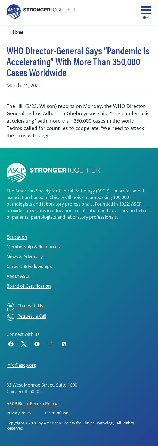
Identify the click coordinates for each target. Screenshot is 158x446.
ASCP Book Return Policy (32, 404)
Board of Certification (29, 286)
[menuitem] (25, 307)
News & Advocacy (25, 257)
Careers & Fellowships (29, 266)
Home (18, 31)
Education (17, 237)
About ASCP (19, 276)
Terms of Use (56, 412)
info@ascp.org (21, 365)
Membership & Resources (33, 247)
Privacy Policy (19, 412)
